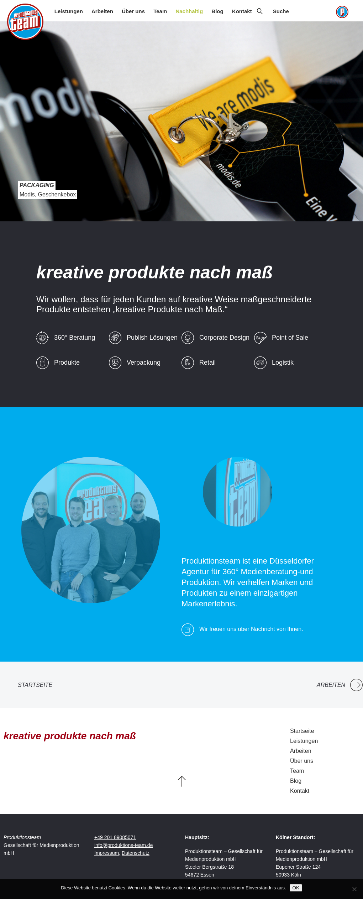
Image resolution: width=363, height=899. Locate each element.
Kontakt (242, 11)
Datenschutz (135, 853)
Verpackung (144, 362)
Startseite (35, 685)
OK (296, 887)
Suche (281, 11)
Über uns (133, 11)
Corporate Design (224, 337)
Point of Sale (290, 337)
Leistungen (68, 11)
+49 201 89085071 (115, 837)
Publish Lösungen (152, 337)
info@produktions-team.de (123, 845)
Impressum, (107, 853)
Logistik (283, 362)
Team (160, 11)
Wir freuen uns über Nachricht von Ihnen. (251, 629)
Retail (207, 362)
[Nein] (354, 889)
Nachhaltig (189, 11)
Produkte (67, 362)
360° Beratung (74, 337)
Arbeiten (102, 11)
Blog (217, 11)
